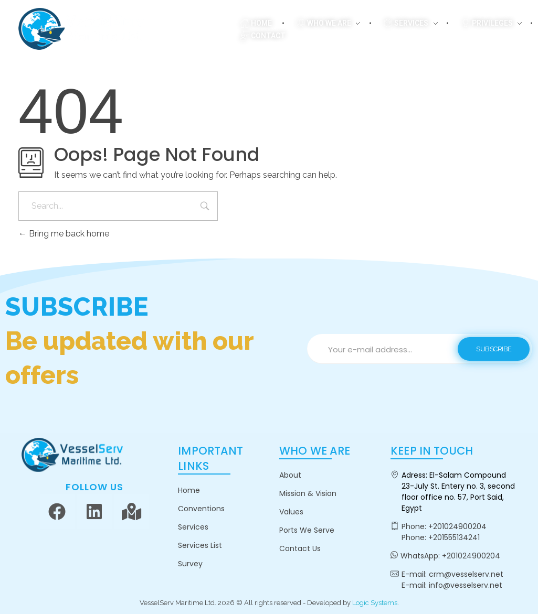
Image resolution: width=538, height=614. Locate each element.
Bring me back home (63, 234)
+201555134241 (454, 537)
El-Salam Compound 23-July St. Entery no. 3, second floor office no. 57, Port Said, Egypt (458, 491)
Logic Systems (374, 603)
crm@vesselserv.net (466, 574)
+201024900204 (457, 526)
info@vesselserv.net (465, 585)
